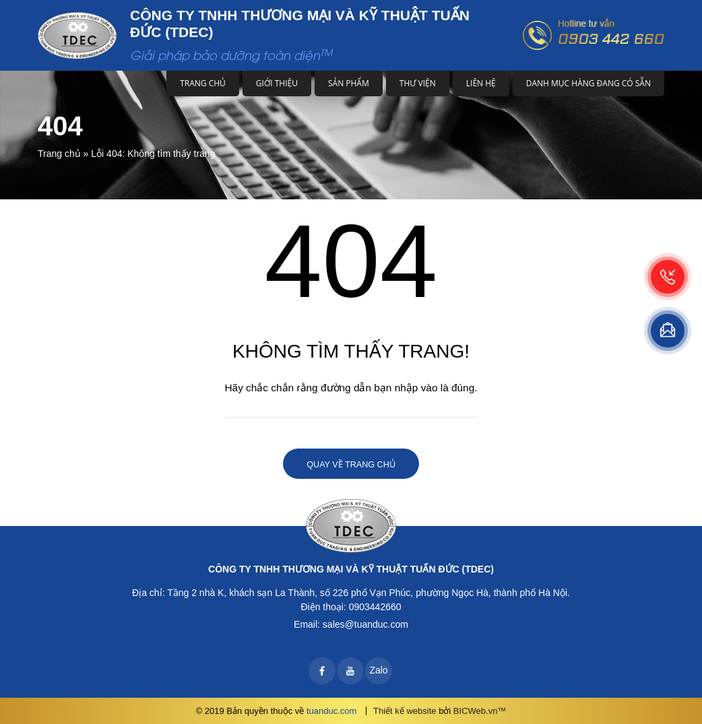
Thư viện (418, 83)
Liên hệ (481, 83)
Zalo (378, 670)
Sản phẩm (348, 83)
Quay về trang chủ (351, 464)
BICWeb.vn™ (480, 711)
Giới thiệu (277, 83)
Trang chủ (203, 83)
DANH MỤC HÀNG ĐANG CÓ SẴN (588, 83)
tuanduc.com (331, 711)
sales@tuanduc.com (365, 624)
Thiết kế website (404, 711)
